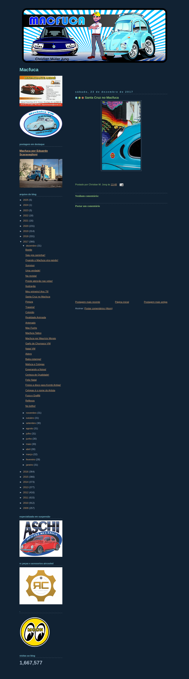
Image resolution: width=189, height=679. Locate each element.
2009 (26, 508)
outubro (30, 418)
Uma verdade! (33, 270)
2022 (26, 215)
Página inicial (122, 302)
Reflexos (30, 400)
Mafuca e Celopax (35, 364)
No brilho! (31, 406)
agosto (30, 428)
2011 (26, 497)
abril (28, 449)
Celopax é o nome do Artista (40, 390)
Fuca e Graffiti (33, 395)
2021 (26, 220)
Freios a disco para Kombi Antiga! (43, 385)
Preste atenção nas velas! (39, 281)
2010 (26, 503)
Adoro (29, 353)
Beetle (29, 249)
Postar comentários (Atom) (98, 308)
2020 (26, 226)
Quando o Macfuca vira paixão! (42, 260)
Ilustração (31, 286)
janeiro (30, 465)
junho (29, 438)
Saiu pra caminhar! (35, 255)
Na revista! (31, 276)
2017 (26, 241)
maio (29, 444)
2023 (26, 210)
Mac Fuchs (31, 328)
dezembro (31, 245)
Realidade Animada (36, 317)
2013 (26, 487)
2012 (26, 492)
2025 (26, 200)
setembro (31, 423)
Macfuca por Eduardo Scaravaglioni (34, 152)
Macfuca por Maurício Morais (41, 338)
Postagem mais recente (87, 302)
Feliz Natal (31, 380)
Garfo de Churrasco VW (38, 343)
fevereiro (31, 459)
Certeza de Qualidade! (37, 374)
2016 (26, 471)
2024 (26, 205)
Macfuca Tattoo (34, 333)
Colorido (30, 312)
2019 (26, 231)
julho (29, 433)
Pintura (29, 301)
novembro (31, 413)
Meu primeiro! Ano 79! (37, 291)
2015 (26, 476)
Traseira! (30, 307)
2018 (26, 236)
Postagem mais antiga (155, 302)
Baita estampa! (33, 359)
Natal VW (31, 348)
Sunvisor (30, 265)
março (29, 454)
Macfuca (29, 69)
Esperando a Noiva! (36, 369)
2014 (26, 482)
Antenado (31, 322)
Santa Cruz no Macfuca (102, 97)
